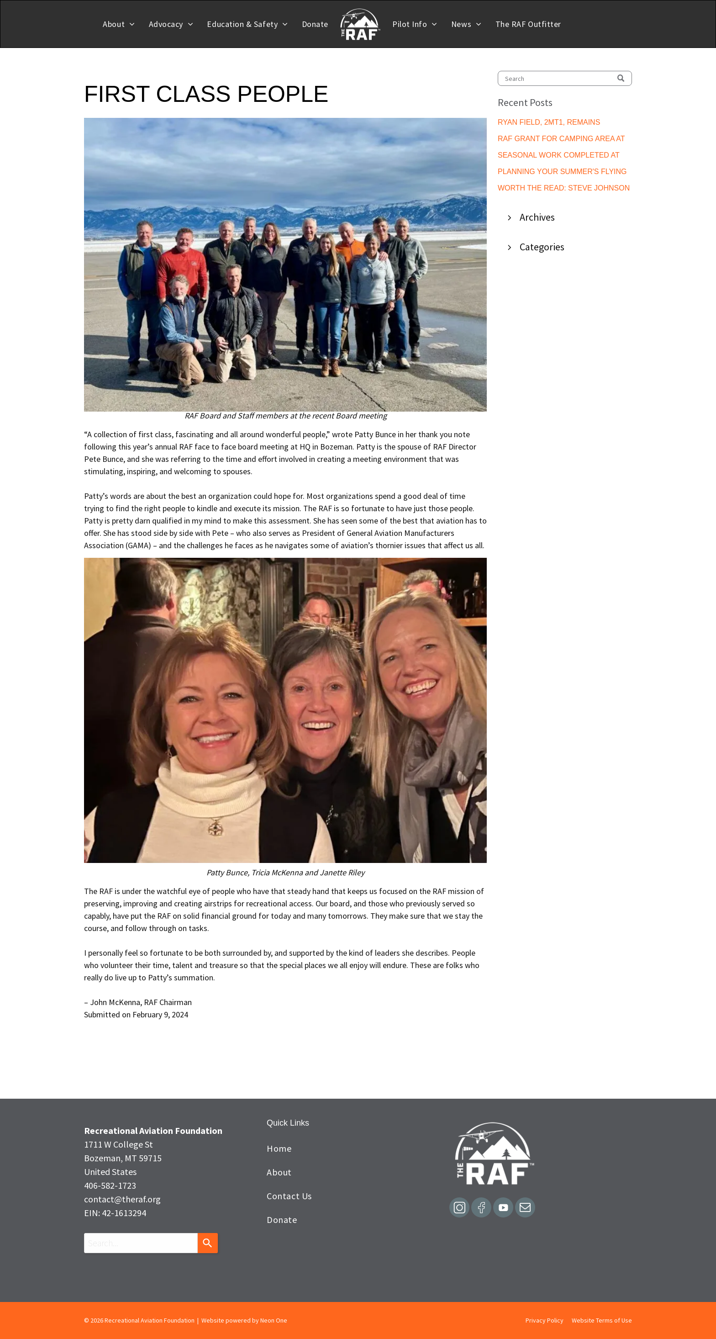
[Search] (565, 78)
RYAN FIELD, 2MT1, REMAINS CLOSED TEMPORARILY (549, 123)
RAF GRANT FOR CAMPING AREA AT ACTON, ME (561, 139)
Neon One (273, 1320)
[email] (525, 1208)
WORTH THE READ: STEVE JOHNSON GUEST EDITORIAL (564, 189)
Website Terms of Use (602, 1320)
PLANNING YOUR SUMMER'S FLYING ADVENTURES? (562, 172)
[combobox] (141, 1243)
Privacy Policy (544, 1320)
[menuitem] (119, 24)
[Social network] (459, 1208)
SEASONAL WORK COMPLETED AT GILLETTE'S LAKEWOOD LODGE (558, 156)
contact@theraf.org (122, 1199)
